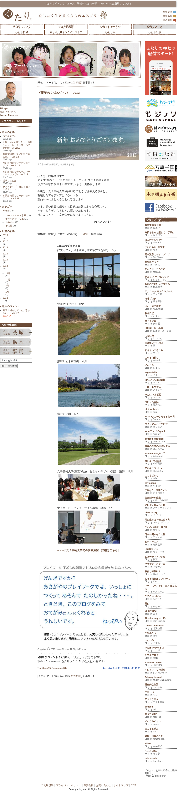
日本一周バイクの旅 (161, 536)
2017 (5, 241)
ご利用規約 (47, 785)
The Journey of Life (161, 620)
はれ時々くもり (161, 551)
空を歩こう (161, 635)
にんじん (161, 367)
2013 (74, 82)
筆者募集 (169, 20)
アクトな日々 (161, 701)
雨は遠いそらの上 (161, 345)
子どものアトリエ (17, 218)
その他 (10, 225)
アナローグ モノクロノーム (161, 293)
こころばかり (161, 477)
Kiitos (161, 745)
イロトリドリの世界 (161, 671)
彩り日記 (161, 315)
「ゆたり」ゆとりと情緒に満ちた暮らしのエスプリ (17, 15)
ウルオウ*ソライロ (161, 649)
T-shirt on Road (161, 664)
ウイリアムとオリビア (161, 426)
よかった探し (161, 359)
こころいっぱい (161, 598)
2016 (5, 247)
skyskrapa (161, 485)
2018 (5, 235)
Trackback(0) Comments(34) (52, 668)
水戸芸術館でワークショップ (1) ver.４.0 (16, 198)
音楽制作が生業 (161, 499)
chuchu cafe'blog (161, 440)
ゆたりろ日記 (161, 404)
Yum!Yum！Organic (161, 433)
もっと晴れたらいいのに (161, 580)
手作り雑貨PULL (161, 573)
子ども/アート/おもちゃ (22, 65)
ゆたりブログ (154, 26)
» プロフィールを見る (14, 121)
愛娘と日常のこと (161, 738)
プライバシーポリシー (68, 785)
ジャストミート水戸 (18, 215)
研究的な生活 (161, 686)
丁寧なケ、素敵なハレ (161, 492)
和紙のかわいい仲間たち (161, 286)
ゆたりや (110, 32)
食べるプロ (161, 323)
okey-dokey (161, 514)
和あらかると (161, 544)
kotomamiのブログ (161, 455)
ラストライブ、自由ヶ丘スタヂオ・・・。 (16, 189)
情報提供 (169, 12)
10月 (7, 279)
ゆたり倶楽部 (66, 26)
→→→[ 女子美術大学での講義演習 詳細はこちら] (87, 550)
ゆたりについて (21, 26)
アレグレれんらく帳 (161, 507)
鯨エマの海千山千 (161, 227)
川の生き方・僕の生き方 (161, 521)
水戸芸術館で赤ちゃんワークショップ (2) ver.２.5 (16, 174)
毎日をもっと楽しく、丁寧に (161, 234)
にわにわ (161, 337)
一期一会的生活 (161, 389)
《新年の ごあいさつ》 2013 (58, 92)
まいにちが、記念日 (161, 249)
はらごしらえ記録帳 (161, 382)
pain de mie (161, 760)
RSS (133, 785)
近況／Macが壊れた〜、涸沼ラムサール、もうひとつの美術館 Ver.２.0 (17, 146)
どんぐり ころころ (161, 271)
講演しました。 (11, 182)
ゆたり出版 (154, 32)
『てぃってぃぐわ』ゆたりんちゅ (161, 589)
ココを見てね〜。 (12, 137)
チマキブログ (161, 657)
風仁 (161, 605)
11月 (7, 273)
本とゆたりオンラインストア (66, 32)
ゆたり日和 (21, 32)
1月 (80, 82)
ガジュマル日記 (161, 462)
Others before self (161, 627)
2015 (5, 253)
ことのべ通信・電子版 (161, 529)
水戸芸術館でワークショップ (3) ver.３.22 (16, 165)
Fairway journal (161, 679)
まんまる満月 (161, 730)
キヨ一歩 (161, 694)
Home (8, 210)
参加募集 (169, 16)
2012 (5, 298)
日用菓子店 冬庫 (161, 330)
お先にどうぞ (161, 264)
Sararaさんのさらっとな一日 (161, 418)
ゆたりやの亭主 (161, 308)
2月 (7, 285)
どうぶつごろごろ (161, 352)
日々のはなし (161, 613)
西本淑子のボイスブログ (161, 256)
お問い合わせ (103, 785)
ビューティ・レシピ (161, 558)
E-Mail (84, 234)
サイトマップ (120, 785)
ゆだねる (161, 642)
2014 (5, 259)
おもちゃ (11, 222)
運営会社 (88, 785)
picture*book (161, 411)
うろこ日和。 (161, 753)
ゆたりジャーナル (110, 26)
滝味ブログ (161, 300)
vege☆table (161, 374)
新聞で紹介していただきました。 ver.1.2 (16, 157)
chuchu (161, 708)
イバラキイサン (161, 723)
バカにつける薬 (161, 396)
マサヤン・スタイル (161, 566)
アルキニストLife (161, 470)
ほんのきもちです (161, 241)
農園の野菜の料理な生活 (161, 448)
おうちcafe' (161, 716)
